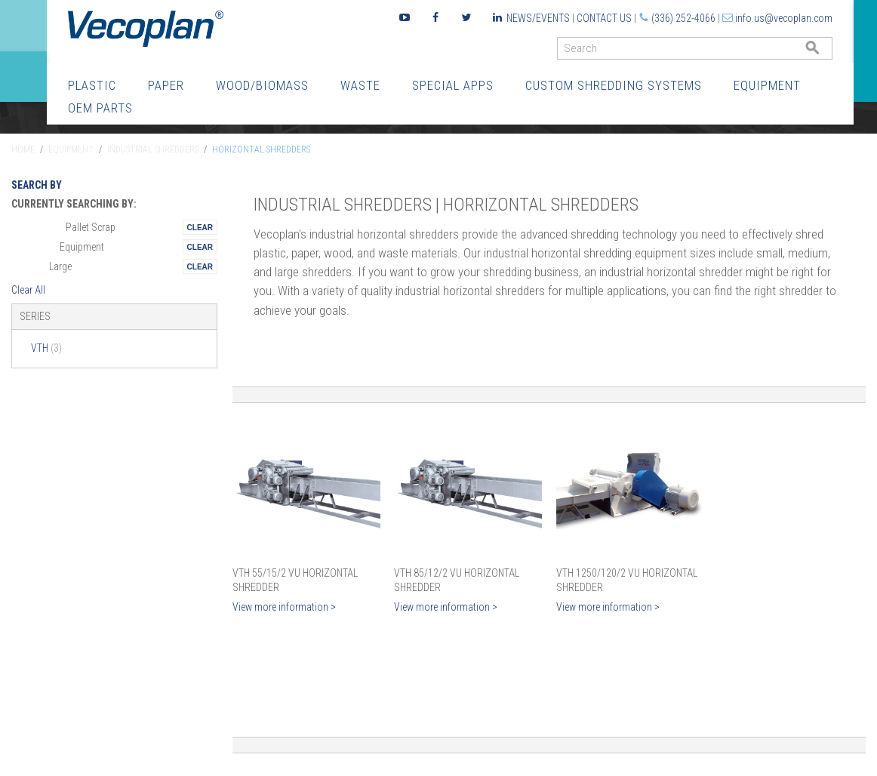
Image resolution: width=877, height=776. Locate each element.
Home (23, 149)
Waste (360, 85)
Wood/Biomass (262, 85)
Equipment (767, 85)
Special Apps (453, 85)
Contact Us (604, 18)
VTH (46, 348)
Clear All (28, 290)
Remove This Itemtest (200, 227)
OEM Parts (100, 107)
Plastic (92, 85)
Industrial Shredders (152, 149)
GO (826, 51)
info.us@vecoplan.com (783, 18)
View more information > (284, 607)
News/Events (538, 18)
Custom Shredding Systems (613, 85)
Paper (166, 85)
